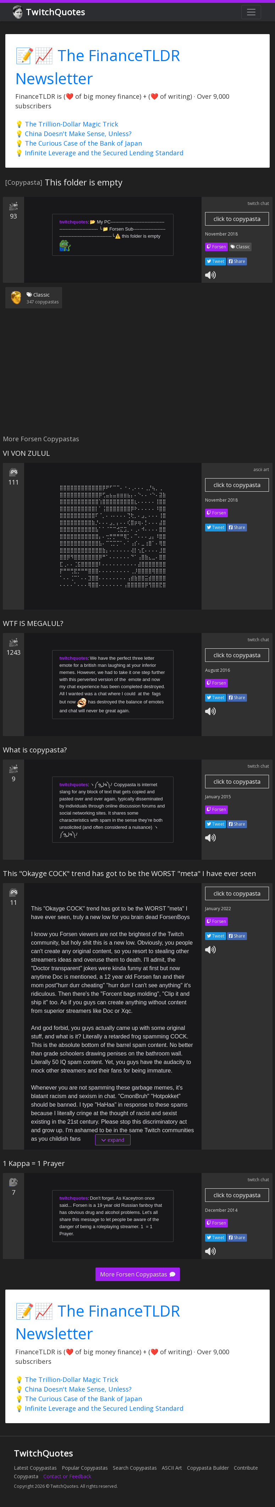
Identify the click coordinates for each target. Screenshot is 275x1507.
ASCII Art (172, 1467)
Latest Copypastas (35, 1467)
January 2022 (218, 909)
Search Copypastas (135, 1467)
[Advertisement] (136, 376)
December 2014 (221, 1210)
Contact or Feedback (67, 1476)
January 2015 (218, 797)
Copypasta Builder (208, 1467)
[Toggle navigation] (251, 12)
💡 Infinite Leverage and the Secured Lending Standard (99, 152)
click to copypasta (237, 219)
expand (112, 1139)
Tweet (215, 261)
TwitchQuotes (49, 12)
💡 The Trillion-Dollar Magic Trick (66, 124)
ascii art (261, 469)
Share (237, 261)
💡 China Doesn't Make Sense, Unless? (73, 133)
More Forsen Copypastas (137, 1274)
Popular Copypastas (85, 1467)
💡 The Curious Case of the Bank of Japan (78, 143)
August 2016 (217, 670)
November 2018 (221, 234)
